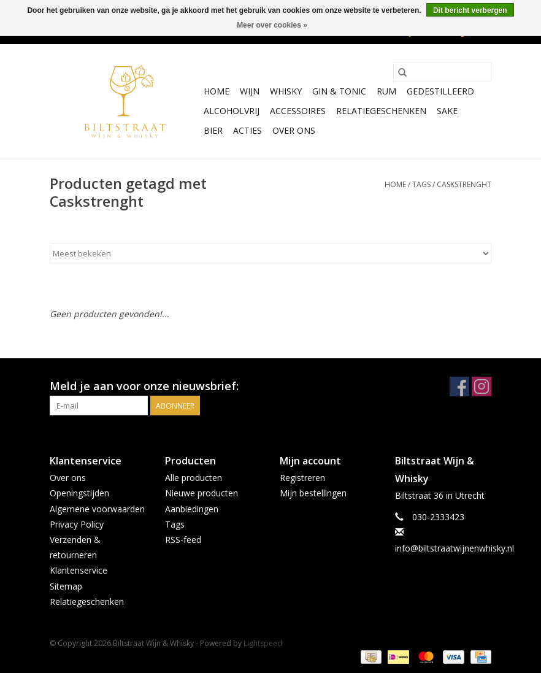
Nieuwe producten (201, 493)
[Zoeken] (442, 72)
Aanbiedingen (191, 509)
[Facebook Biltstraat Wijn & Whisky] (459, 386)
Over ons (293, 130)
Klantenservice (78, 570)
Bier (213, 130)
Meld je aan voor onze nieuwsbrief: (144, 386)
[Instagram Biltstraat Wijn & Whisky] (481, 386)
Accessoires (298, 111)
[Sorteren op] (270, 253)
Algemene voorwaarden (97, 509)
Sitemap (66, 586)
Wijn (249, 91)
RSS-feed (183, 539)
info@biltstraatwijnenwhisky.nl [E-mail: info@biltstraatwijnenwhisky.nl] (454, 548)
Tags (421, 184)
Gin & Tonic (339, 91)
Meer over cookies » (272, 25)
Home (216, 91)
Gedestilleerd (440, 91)
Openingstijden (79, 493)
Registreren (302, 477)
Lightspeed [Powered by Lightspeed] (263, 643)
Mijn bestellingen (313, 493)
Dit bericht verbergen (470, 10)
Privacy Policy (77, 524)
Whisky (286, 91)
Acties (247, 130)
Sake (447, 111)
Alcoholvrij (231, 111)
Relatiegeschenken (381, 111)
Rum (386, 91)
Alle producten (193, 477)
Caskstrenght (464, 184)
